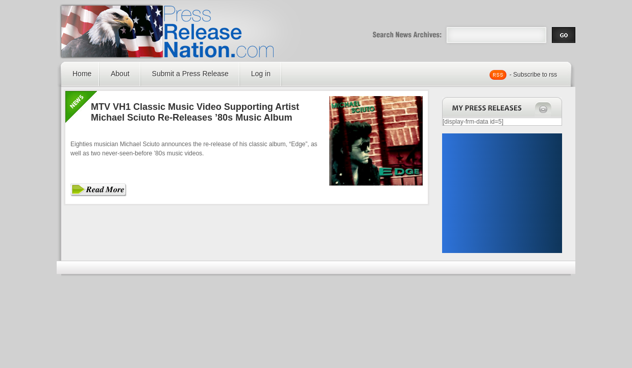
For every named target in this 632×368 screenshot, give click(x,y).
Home (81, 74)
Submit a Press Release (190, 74)
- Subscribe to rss (533, 74)
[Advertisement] (502, 193)
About (120, 74)
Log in (261, 74)
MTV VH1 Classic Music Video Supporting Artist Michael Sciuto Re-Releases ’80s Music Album (195, 112)
